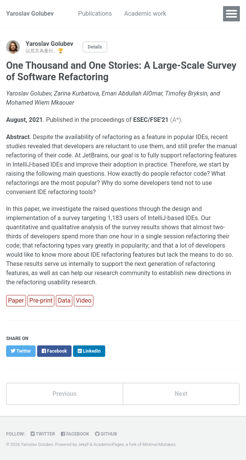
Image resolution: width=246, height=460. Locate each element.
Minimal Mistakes (159, 444)
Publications (95, 13)
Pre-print (41, 300)
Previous (64, 393)
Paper (16, 300)
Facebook (75, 434)
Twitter (43, 434)
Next (181, 393)
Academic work (145, 13)
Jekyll (83, 444)
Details (95, 47)
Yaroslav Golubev (30, 13)
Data (64, 300)
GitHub (106, 434)
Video (83, 300)
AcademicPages (108, 444)
